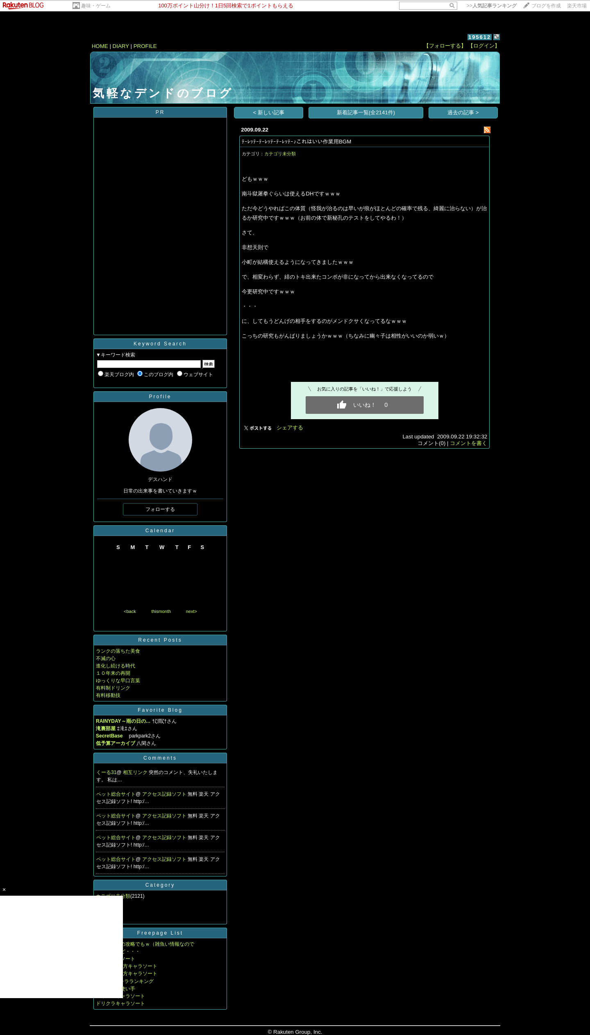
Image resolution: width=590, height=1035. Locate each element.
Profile (160, 396)
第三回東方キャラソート (130, 973)
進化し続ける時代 (115, 666)
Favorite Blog (160, 710)
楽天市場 (577, 6)
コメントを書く (468, 443)
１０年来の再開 (113, 673)
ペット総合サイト (116, 794)
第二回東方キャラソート (130, 966)
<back (130, 611)
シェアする (290, 427)
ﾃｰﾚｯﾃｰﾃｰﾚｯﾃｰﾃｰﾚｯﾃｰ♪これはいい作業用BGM (296, 141)
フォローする (160, 509)
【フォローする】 (445, 46)
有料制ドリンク (113, 688)
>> (492, 6)
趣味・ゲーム (96, 6)
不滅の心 (106, 658)
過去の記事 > (463, 112)
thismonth (161, 611)
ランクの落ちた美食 (118, 651)
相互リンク (136, 772)
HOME (100, 46)
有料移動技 (108, 695)
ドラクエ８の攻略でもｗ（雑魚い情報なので (145, 944)
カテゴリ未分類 (280, 153)
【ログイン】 (484, 46)
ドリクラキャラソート (120, 1003)
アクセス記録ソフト (165, 794)
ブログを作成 (546, 6)
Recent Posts (160, 640)
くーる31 (106, 772)
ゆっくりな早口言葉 (118, 680)
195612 (479, 37)
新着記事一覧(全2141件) (366, 112)
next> (191, 611)
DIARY (121, 46)
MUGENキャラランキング (125, 981)
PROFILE (145, 46)
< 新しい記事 (269, 112)
